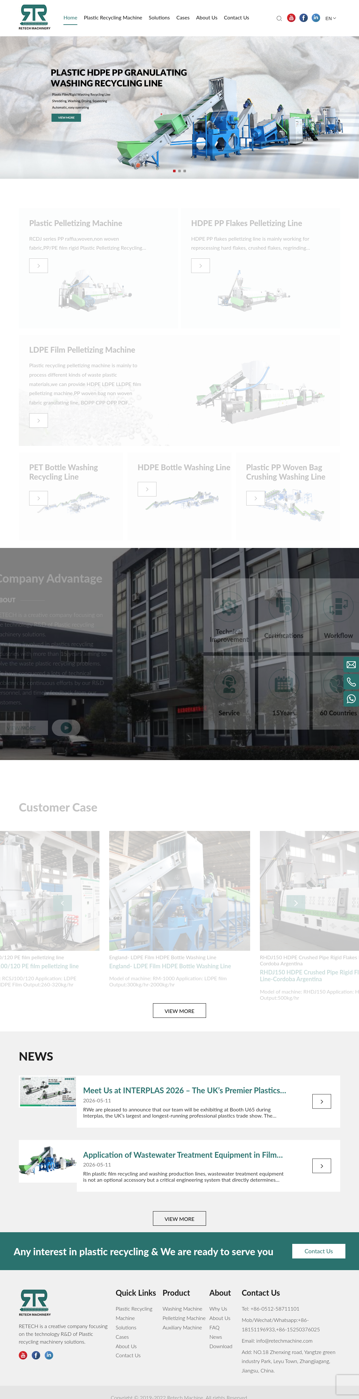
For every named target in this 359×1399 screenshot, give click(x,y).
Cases (122, 1337)
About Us (126, 1346)
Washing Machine (183, 1308)
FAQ (214, 1327)
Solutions (126, 1327)
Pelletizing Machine (184, 1318)
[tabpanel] (179, 107)
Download (220, 1346)
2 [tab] (180, 172)
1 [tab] (175, 172)
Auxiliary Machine (182, 1327)
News (215, 1337)
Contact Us (319, 1251)
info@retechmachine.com (284, 1340)
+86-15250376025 (298, 1329)
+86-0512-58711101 (274, 1308)
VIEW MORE (179, 1011)
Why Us (218, 1308)
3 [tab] (185, 172)
